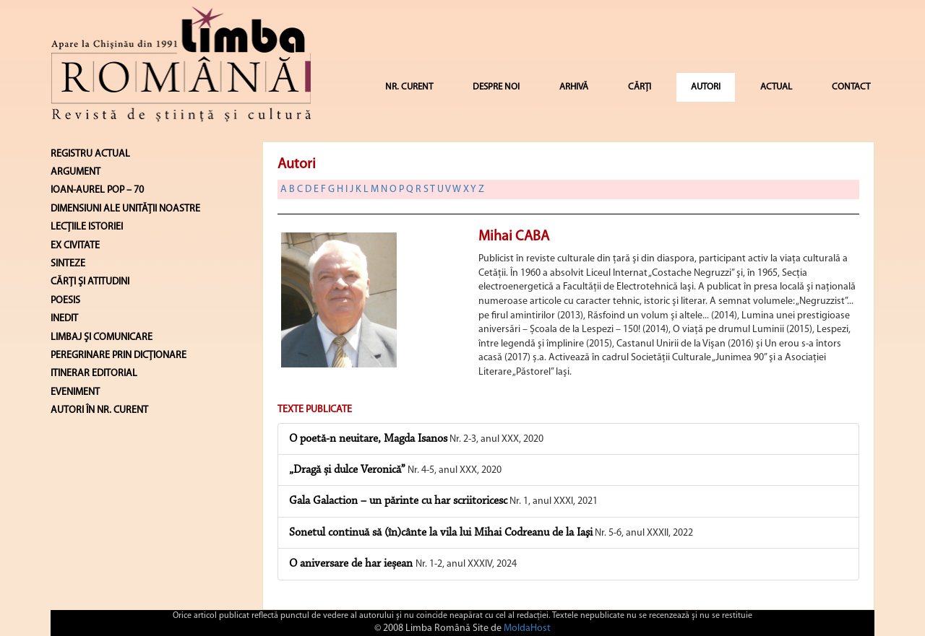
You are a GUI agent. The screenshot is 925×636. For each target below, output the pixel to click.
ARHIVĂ (573, 87)
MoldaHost (527, 628)
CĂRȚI (639, 87)
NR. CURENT (409, 87)
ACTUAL (776, 87)
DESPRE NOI (496, 87)
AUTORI (705, 87)
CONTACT (851, 87)
